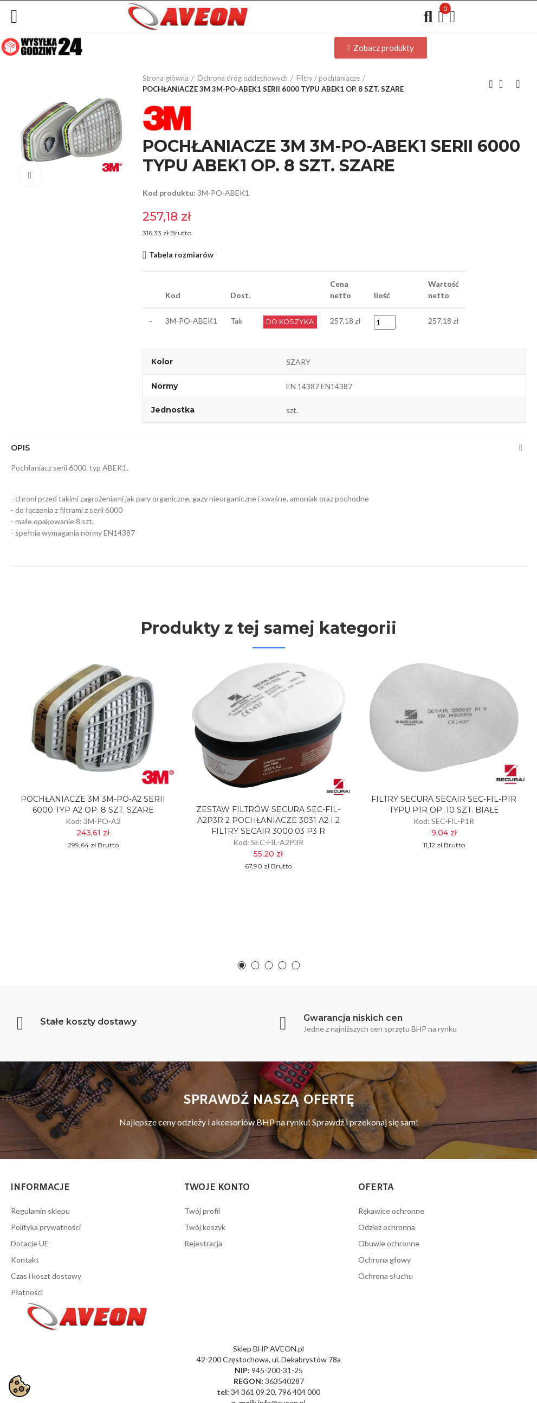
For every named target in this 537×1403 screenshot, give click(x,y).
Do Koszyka (291, 322)
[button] (380, 48)
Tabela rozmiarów (181, 254)
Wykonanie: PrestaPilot (486, 1388)
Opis (20, 448)
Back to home (504, 84)
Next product (518, 84)
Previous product (491, 84)
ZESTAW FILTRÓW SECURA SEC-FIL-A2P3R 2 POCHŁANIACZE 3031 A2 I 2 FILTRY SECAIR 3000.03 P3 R (268, 820)
